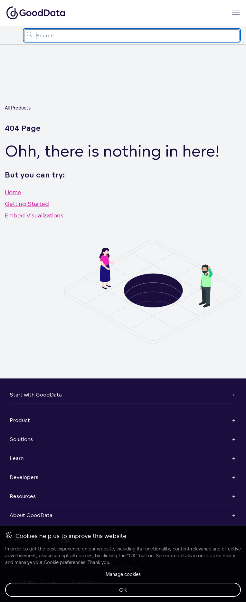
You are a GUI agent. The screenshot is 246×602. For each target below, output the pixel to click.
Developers (24, 477)
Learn (17, 458)
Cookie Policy (220, 555)
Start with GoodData (36, 394)
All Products (18, 107)
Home (13, 192)
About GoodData (31, 515)
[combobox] (132, 35)
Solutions (21, 439)
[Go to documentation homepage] (35, 12)
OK (123, 590)
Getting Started (27, 203)
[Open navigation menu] (235, 12)
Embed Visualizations (34, 215)
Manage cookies (123, 574)
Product (20, 420)
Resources (23, 496)
